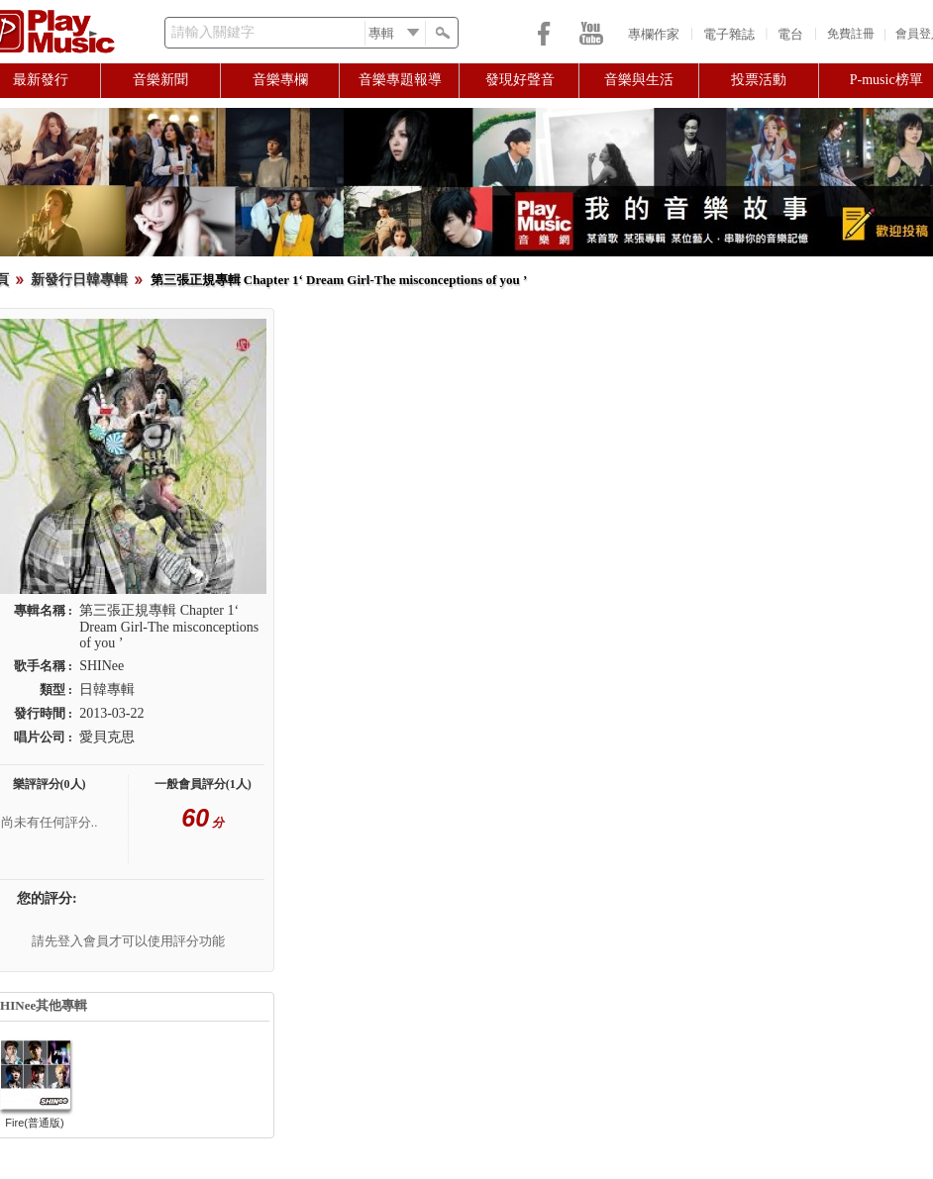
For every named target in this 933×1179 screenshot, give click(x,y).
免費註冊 (851, 34)
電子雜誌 (729, 34)
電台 (790, 34)
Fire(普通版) (34, 1123)
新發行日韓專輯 (79, 279)
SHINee (101, 665)
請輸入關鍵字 (213, 32)
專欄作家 (653, 34)
